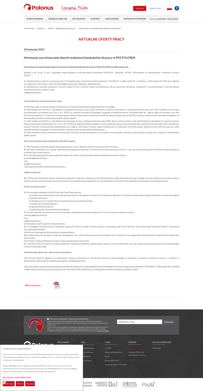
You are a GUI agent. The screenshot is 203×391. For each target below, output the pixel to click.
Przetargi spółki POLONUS (116, 365)
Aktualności (78, 19)
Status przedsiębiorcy (113, 352)
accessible (3, 382)
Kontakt (95, 19)
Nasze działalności (112, 360)
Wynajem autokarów (135, 19)
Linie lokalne (111, 19)
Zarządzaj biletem (57, 19)
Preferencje (9, 384)
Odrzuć (20, 384)
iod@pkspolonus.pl (32, 163)
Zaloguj (140, 8)
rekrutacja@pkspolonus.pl (36, 158)
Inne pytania (86, 360)
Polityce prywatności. (103, 330)
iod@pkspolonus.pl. (32, 92)
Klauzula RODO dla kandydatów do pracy (137, 353)
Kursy (107, 356)
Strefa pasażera (34, 19)
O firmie (108, 348)
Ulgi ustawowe (87, 352)
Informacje (156, 348)
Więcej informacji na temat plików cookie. (17, 377)
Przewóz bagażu (87, 348)
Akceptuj (30, 384)
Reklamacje (85, 356)
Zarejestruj (156, 8)
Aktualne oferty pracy (137, 348)
